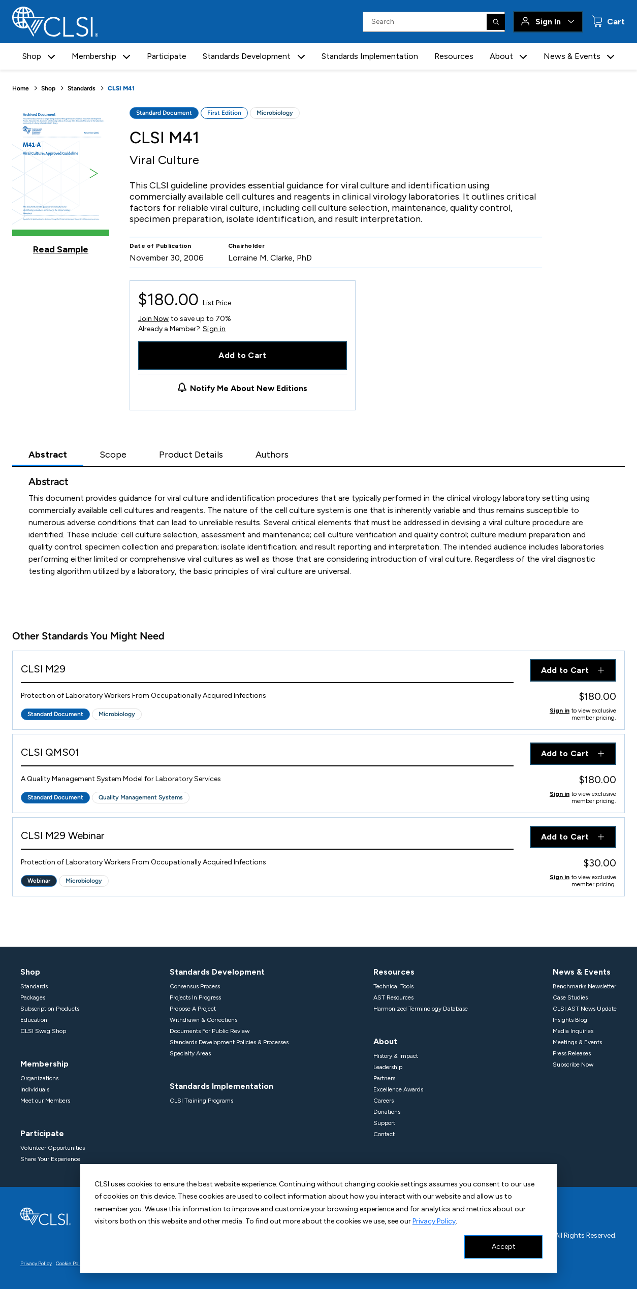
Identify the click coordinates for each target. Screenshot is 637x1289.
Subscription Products (49, 1008)
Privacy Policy (434, 1221)
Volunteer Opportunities (52, 1147)
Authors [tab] (272, 454)
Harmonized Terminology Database (420, 1008)
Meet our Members (45, 1100)
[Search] (496, 22)
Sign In (548, 21)
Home (20, 88)
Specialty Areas (190, 1053)
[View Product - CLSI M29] (267, 671)
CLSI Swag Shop (43, 1031)
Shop (48, 88)
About (385, 1041)
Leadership (387, 1067)
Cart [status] (615, 21)
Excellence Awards (398, 1089)
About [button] (501, 56)
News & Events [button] (572, 56)
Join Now (153, 318)
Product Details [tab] (191, 454)
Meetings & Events (577, 1042)
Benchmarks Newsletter (584, 986)
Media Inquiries (573, 1031)
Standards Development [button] (247, 56)
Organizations (39, 1078)
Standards (81, 88)
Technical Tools (393, 986)
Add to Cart (242, 355)
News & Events (582, 972)
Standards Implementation (370, 56)
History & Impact (395, 1055)
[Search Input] (434, 22)
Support (384, 1122)
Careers (383, 1100)
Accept (504, 1246)
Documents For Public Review (209, 1031)
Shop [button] (31, 56)
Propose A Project (193, 1008)
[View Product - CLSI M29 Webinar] (267, 838)
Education (33, 1019)
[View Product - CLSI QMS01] (267, 754)
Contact (384, 1134)
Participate (166, 56)
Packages (32, 997)
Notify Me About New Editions (248, 388)
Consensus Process (195, 986)
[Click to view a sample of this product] (60, 180)
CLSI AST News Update (585, 1008)
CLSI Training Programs (201, 1100)
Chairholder (246, 245)
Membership (44, 1064)
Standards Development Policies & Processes (229, 1042)
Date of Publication (161, 245)
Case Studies (570, 997)
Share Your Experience (50, 1159)
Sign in (214, 329)
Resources (453, 56)
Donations (386, 1111)
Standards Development (217, 972)
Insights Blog (570, 1019)
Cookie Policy (71, 1263)
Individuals (34, 1089)
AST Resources (393, 997)
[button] (51, 56)
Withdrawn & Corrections (203, 1019)
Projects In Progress (195, 997)
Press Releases (572, 1053)
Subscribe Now (573, 1064)
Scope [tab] (113, 454)
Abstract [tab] (47, 454)
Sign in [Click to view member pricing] (559, 710)
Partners (384, 1078)
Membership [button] (94, 56)
